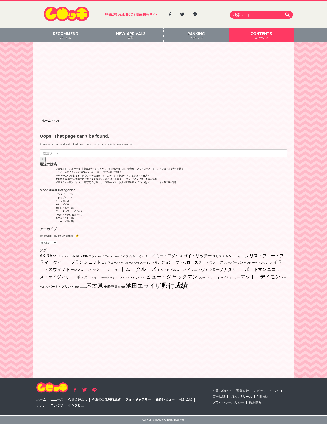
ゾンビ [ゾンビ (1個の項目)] (247, 262)
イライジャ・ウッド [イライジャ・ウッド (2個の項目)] (135, 256)
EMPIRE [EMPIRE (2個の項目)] (74, 256)
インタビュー (62, 194)
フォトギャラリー (65, 211)
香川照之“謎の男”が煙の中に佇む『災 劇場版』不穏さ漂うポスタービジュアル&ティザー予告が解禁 (106, 179)
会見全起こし (62, 218)
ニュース (60, 221)
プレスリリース (241, 396)
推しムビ (60, 204)
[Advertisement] (163, 80)
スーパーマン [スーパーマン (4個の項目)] (233, 262)
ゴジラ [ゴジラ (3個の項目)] (106, 262)
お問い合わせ (221, 391)
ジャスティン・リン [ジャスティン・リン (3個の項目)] (147, 262)
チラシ (59, 201)
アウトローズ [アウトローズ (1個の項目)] (96, 256)
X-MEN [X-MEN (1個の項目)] (84, 256)
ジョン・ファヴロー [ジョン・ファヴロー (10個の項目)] (177, 262)
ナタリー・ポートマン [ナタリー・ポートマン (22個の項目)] (245, 269)
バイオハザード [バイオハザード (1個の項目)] (100, 277)
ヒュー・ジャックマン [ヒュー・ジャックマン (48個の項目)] (172, 276)
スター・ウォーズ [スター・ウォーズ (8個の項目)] (209, 262)
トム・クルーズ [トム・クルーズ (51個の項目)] (138, 269)
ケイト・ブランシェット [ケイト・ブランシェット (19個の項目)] (77, 262)
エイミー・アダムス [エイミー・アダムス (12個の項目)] (165, 256)
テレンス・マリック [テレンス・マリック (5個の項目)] (85, 270)
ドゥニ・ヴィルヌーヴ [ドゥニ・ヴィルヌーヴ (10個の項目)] (204, 269)
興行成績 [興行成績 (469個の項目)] (174, 285)
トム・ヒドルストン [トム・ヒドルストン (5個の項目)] (171, 270)
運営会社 (242, 391)
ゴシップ (60, 197)
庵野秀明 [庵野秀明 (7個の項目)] (110, 286)
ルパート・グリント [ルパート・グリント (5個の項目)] (59, 286)
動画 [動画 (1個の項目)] (77, 286)
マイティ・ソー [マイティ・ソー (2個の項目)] (230, 277)
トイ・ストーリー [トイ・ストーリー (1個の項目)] (110, 270)
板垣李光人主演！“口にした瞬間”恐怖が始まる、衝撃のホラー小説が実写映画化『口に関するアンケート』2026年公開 (116, 182)
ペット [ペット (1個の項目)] (216, 277)
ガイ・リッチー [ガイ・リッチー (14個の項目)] (197, 256)
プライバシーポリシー (228, 402)
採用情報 (255, 402)
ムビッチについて (266, 391)
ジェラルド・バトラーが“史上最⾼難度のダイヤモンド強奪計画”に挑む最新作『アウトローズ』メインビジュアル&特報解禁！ (119, 168)
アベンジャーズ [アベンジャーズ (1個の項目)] (113, 256)
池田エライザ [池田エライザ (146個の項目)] (143, 285)
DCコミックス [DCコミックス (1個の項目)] (61, 256)
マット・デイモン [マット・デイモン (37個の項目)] (260, 276)
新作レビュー (62, 208)
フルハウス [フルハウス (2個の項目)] (205, 277)
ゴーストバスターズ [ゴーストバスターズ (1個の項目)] (122, 262)
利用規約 (263, 396)
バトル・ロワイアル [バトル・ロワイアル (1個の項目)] (134, 277)
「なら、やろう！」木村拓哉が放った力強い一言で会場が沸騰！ (88, 172)
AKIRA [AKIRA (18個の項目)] (46, 255)
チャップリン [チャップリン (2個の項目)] (260, 262)
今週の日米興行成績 (66, 214)
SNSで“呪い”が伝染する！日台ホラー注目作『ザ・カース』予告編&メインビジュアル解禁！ (103, 175)
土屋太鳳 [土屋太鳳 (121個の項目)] (91, 286)
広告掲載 (218, 396)
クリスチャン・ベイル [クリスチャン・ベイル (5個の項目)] (228, 256)
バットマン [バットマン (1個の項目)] (116, 277)
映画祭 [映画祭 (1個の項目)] (121, 286)
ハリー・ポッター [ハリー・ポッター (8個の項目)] (76, 277)
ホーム (41, 399)
